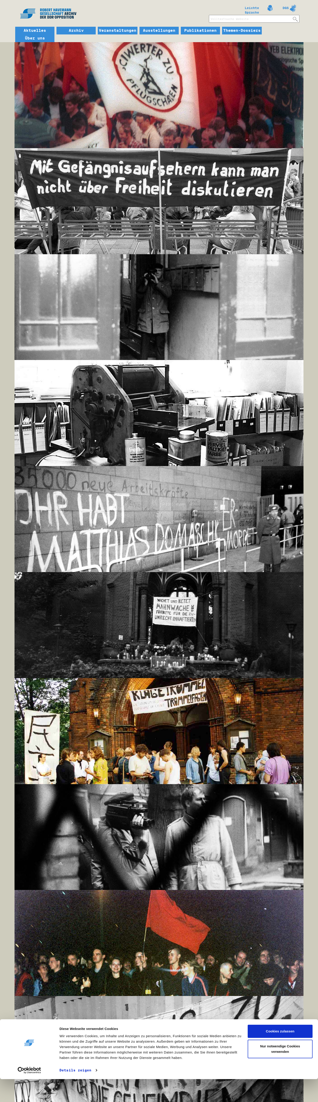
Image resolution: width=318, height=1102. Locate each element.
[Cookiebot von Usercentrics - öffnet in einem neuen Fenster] (29, 1093)
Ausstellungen (159, 30)
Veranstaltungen (117, 30)
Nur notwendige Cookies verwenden (280, 1071)
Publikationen (200, 30)
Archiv (76, 30)
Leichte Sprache (252, 9)
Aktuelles (35, 30)
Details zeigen (75, 1093)
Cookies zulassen (280, 1054)
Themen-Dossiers (242, 30)
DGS (286, 8)
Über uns (35, 38)
